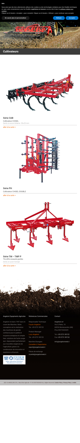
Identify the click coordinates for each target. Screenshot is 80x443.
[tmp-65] (40, 200)
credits (74, 382)
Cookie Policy (58, 382)
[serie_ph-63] (40, 131)
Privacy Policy (67, 382)
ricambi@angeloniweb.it (37, 354)
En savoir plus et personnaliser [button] (15, 18)
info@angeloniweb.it (62, 342)
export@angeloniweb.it (37, 347)
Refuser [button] (59, 18)
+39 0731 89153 (63, 334)
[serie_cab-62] (40, 61)
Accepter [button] (72, 18)
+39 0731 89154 (63, 337)
